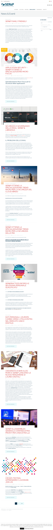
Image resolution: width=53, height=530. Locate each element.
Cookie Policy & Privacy (28, 528)
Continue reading (12, 107)
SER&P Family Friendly (17, 21)
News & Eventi (31, 9)
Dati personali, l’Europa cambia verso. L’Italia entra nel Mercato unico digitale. (19, 332)
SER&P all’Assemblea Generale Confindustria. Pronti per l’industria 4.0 (18, 447)
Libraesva (25, 141)
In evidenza (8, 129)
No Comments (22, 23)
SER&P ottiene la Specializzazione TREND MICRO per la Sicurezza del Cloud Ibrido (17, 196)
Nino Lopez (17, 450)
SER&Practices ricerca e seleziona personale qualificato (18, 295)
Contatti (44, 9)
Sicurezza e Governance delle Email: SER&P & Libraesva (18, 134)
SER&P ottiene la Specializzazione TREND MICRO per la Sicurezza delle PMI (17, 240)
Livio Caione (16, 23)
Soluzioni (20, 9)
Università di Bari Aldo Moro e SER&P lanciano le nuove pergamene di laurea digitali (19, 388)
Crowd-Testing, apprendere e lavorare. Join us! (18, 498)
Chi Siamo (15, 9)
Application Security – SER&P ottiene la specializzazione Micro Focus (17, 73)
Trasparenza (38, 9)
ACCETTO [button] (22, 528)
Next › (22, 521)
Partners (26, 9)
